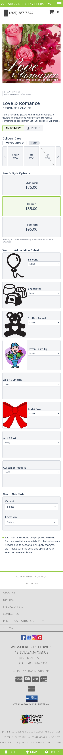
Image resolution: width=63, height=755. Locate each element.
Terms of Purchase (32, 742)
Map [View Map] (31, 752)
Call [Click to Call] (10, 752)
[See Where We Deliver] (31, 583)
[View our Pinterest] (39, 639)
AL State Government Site (44, 737)
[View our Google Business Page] (28, 639)
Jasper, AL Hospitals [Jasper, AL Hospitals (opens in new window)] (48, 731)
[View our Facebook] (23, 639)
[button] (54, 13)
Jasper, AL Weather (14, 737)
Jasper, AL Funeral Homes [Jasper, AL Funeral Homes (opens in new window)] (17, 731)
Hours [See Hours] (52, 752)
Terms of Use (55, 742)
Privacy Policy (9, 742)
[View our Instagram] (34, 639)
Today (34, 142)
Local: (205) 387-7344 (31, 663)
